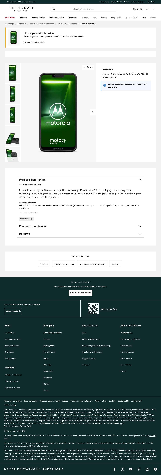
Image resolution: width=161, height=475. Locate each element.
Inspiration (48, 377)
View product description (34, 42)
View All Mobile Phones (67, 23)
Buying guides (49, 345)
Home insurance (127, 352)
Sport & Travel (131, 17)
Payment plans (126, 332)
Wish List (48, 365)
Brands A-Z (48, 371)
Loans (122, 371)
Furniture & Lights (56, 17)
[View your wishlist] (147, 9)
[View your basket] (153, 9)
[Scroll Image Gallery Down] (12, 159)
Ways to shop (116, 2)
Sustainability (123, 401)
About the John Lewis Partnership (96, 345)
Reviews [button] (80, 234)
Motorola (44, 264)
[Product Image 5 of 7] (12, 157)
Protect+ (86, 365)
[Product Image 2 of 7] (12, 94)
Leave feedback (13, 311)
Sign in (135, 9)
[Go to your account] (140, 9)
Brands (153, 17)
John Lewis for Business (92, 352)
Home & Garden (38, 17)
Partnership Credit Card (130, 339)
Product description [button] (80, 180)
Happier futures (88, 358)
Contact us (9, 332)
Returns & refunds (12, 387)
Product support (12, 345)
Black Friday (10, 17)
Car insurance (126, 365)
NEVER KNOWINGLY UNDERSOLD (22, 2)
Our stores (151, 2)
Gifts (144, 17)
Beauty (104, 17)
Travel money (125, 345)
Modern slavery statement (81, 401)
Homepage (9, 23)
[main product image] (16, 38)
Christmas (23, 17)
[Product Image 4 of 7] (12, 136)
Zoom (88, 67)
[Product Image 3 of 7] (12, 115)
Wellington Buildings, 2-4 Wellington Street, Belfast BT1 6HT (97, 421)
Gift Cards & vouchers (53, 332)
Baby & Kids (116, 17)
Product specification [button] (80, 226)
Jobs (84, 332)
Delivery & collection (13, 375)
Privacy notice (100, 401)
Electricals (73, 17)
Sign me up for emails (80, 293)
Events (46, 390)
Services (47, 339)
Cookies (112, 401)
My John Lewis (103, 2)
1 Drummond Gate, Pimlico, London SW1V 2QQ (83, 412)
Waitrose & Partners (90, 339)
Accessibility (136, 401)
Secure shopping (30, 401)
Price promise (10, 358)
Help (126, 2)
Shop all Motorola (88, 23)
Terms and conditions (13, 401)
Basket (46, 358)
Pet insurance (126, 358)
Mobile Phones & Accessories (41, 23)
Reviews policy (10, 404)
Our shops (9, 352)
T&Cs (31, 446)
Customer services (13, 339)
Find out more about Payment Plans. (17, 426)
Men (94, 17)
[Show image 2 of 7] (93, 112)
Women (85, 17)
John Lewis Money (138, 2)
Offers (46, 384)
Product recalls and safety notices (54, 401)
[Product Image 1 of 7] (12, 73)
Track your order (11, 381)
